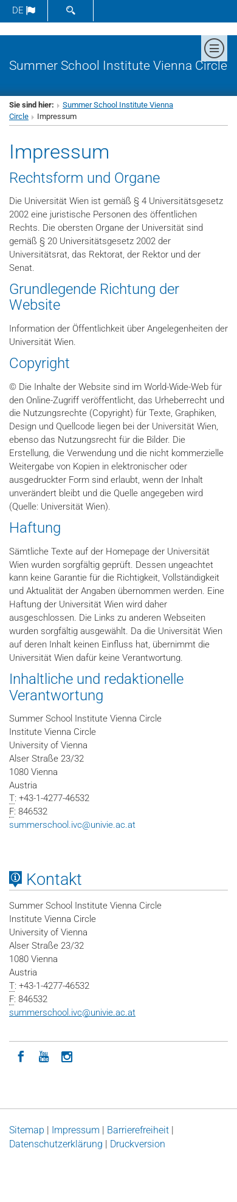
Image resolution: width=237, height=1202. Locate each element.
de (23, 10)
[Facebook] (20, 1055)
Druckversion (137, 1144)
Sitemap (26, 1130)
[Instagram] (66, 1055)
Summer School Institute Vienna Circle (118, 65)
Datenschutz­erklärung (56, 1144)
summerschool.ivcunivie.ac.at (72, 824)
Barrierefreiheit (138, 1130)
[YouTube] (43, 1055)
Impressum (76, 1130)
